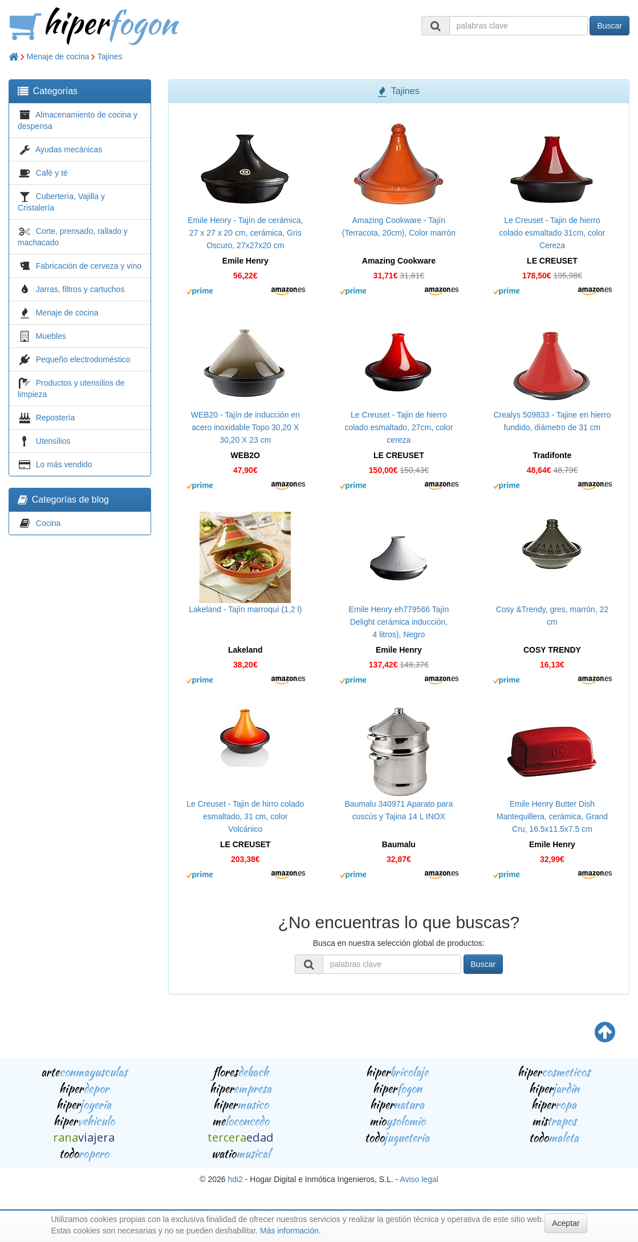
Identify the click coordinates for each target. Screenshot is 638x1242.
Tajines (110, 56)
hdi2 (234, 1179)
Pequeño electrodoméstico (83, 359)
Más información (289, 1230)
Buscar (609, 25)
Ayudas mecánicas (68, 149)
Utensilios (53, 441)
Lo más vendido (64, 464)
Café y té (52, 172)
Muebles (51, 336)
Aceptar (565, 1223)
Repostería (55, 417)
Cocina (48, 523)
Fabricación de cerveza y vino (88, 265)
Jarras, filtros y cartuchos (80, 289)
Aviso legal (419, 1179)
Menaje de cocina (58, 56)
